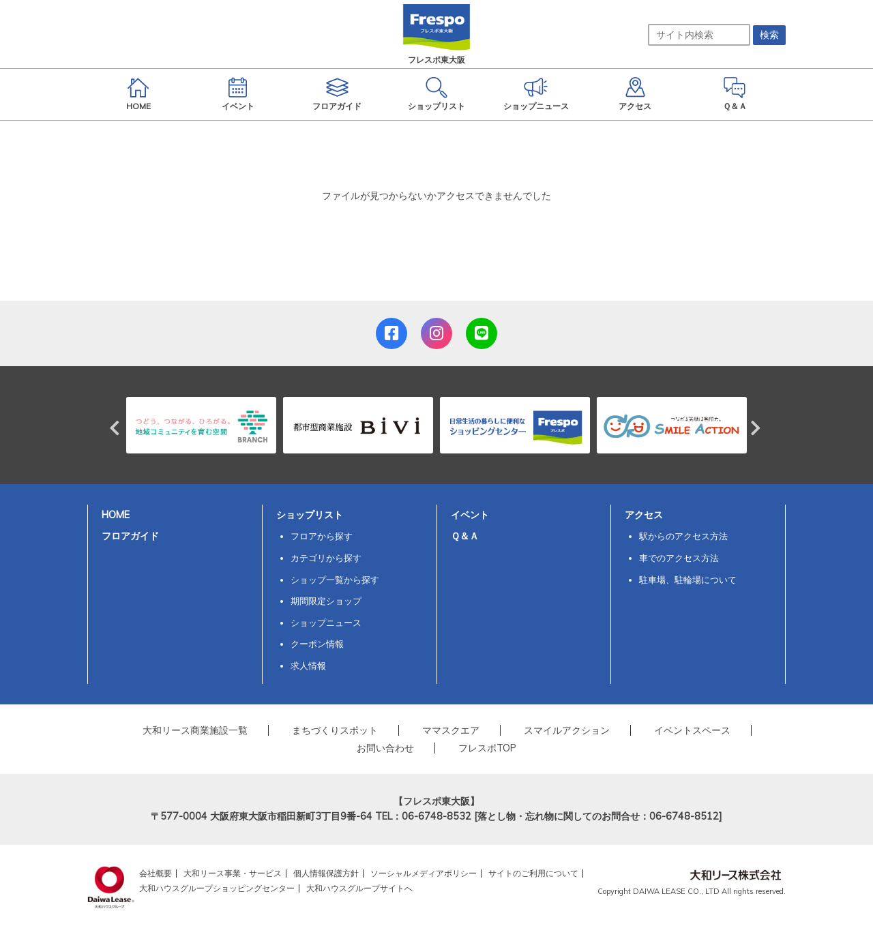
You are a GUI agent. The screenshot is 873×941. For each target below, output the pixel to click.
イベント (470, 515)
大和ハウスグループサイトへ (359, 888)
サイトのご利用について (533, 873)
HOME (116, 515)
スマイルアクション (567, 730)
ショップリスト (309, 515)
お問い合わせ (385, 748)
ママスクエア (450, 730)
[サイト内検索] (699, 35)
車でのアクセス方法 (679, 557)
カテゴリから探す (326, 557)
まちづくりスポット (335, 730)
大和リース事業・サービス (232, 873)
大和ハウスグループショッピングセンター (217, 888)
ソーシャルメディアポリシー (423, 873)
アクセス (644, 515)
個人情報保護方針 (326, 873)
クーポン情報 (317, 643)
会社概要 (155, 873)
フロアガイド (130, 536)
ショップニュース (326, 622)
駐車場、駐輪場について (688, 579)
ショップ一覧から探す (335, 579)
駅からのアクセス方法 (683, 536)
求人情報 (308, 665)
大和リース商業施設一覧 (195, 730)
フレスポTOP (487, 748)
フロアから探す (322, 536)
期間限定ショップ (326, 600)
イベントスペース (692, 730)
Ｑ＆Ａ (465, 536)
